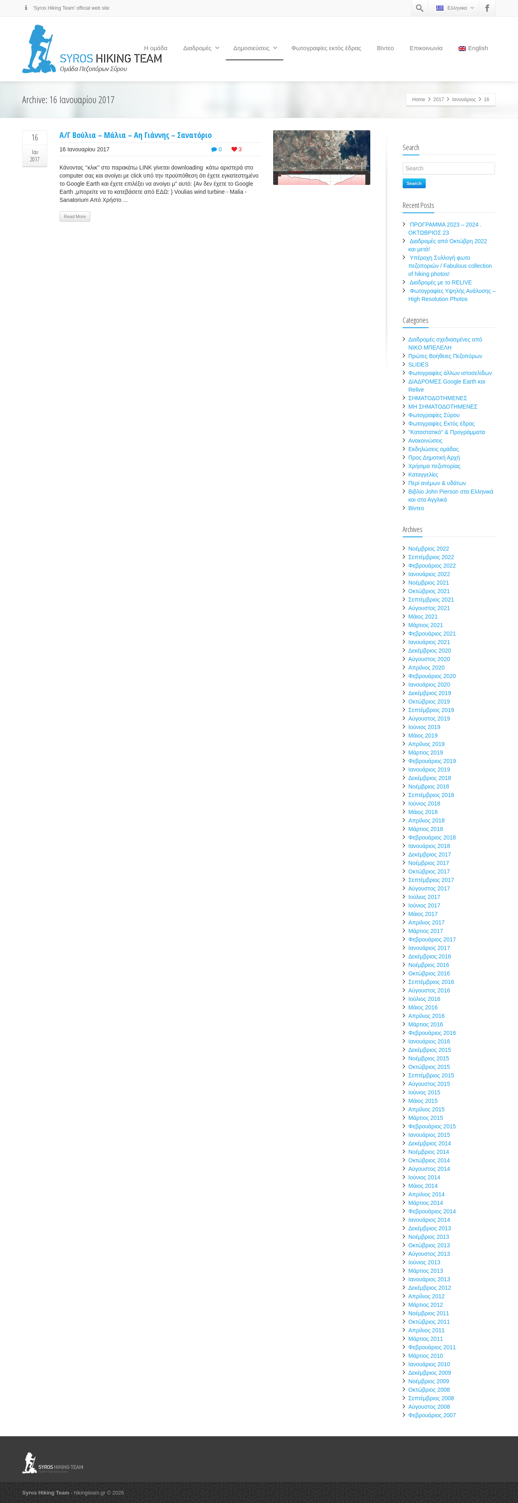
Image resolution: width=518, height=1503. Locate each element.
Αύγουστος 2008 (429, 1406)
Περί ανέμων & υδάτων (437, 483)
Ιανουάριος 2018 (429, 846)
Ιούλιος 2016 (424, 999)
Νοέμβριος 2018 (428, 786)
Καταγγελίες (423, 474)
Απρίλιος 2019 (426, 744)
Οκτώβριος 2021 (429, 591)
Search (414, 183)
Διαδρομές (201, 47)
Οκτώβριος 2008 (429, 1389)
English (473, 48)
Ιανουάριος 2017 (429, 948)
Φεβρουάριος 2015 (432, 1126)
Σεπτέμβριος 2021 (431, 599)
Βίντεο (385, 48)
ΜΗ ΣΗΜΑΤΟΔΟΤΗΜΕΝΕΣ (443, 406)
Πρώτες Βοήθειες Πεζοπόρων (445, 356)
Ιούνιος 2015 (424, 1092)
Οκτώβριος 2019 (429, 701)
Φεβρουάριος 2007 (432, 1415)
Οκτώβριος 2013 (429, 1245)
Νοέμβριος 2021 (428, 582)
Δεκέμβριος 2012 (429, 1288)
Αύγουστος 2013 (429, 1254)
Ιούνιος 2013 (424, 1262)
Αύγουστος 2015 (429, 1084)
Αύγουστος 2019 (429, 718)
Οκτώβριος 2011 (429, 1322)
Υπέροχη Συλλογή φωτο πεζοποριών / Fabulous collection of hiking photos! (450, 265)
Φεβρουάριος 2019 (432, 761)
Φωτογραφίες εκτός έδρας (326, 48)
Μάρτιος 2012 (425, 1305)
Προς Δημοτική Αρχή (434, 457)
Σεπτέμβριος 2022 (431, 557)
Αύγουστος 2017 (429, 888)
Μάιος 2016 (422, 1007)
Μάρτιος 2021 (425, 625)
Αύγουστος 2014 (429, 1169)
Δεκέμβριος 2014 (429, 1143)
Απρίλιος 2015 (426, 1109)
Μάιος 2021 (422, 616)
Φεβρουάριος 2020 (432, 676)
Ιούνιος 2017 (424, 905)
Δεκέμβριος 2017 (429, 854)
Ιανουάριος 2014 (429, 1220)
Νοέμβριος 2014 (428, 1152)
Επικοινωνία (426, 48)
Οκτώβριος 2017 (429, 871)
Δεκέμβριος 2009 (429, 1372)
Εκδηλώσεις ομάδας (433, 449)
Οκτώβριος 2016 (429, 973)
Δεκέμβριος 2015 (429, 1050)
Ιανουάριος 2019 (429, 769)
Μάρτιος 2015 (425, 1118)
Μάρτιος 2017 (425, 931)
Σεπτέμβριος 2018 (431, 795)
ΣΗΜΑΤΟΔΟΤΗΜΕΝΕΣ (437, 398)
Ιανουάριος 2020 (429, 684)
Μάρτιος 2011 (425, 1339)
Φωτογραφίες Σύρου (434, 415)
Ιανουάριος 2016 (429, 1041)
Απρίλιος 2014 (426, 1194)
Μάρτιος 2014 (425, 1203)
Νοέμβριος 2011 (428, 1313)
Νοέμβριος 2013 (428, 1237)
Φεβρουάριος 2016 (432, 1033)
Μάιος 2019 (422, 735)
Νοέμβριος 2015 (428, 1058)
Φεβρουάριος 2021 (432, 633)
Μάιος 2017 (422, 914)
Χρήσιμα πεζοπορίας (434, 466)
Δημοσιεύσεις (256, 47)
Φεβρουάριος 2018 (432, 837)
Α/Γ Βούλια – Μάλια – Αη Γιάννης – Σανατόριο (135, 134)
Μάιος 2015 (422, 1101)
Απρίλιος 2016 (426, 1016)
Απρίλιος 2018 (426, 820)
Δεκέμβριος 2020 (429, 650)
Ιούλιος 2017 (424, 897)
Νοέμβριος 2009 (428, 1381)
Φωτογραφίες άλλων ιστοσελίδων (450, 373)
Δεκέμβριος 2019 (429, 693)
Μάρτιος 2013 (425, 1271)
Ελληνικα (455, 8)
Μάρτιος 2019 (425, 752)
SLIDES (418, 364)
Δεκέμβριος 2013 (429, 1228)
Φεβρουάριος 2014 (432, 1211)
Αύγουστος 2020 (429, 659)
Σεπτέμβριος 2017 (431, 880)
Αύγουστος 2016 (429, 990)
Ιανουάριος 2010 (429, 1364)
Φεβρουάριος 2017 (432, 939)
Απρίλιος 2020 (426, 667)
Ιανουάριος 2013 (429, 1279)
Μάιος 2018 (422, 812)
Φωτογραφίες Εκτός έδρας (441, 423)
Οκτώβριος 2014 (429, 1160)
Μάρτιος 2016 (425, 1024)
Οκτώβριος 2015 (429, 1067)
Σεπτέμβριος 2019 (431, 710)
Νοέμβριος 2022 (428, 548)
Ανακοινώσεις (425, 440)
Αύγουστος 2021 (429, 608)
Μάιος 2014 (422, 1186)
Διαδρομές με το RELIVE (441, 282)
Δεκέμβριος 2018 (429, 778)
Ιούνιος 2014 (424, 1177)
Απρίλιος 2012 (426, 1296)
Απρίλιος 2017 (426, 922)
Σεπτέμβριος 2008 (431, 1398)
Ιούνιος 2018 (424, 803)
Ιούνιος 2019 (424, 727)
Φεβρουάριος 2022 (432, 565)
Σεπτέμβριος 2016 (431, 982)
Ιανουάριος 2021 (429, 642)
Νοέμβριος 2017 (428, 863)
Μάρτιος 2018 (425, 829)
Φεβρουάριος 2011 (432, 1347)
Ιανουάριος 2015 (429, 1135)
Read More (75, 216)
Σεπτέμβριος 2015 (431, 1075)
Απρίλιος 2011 (426, 1330)
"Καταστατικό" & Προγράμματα (446, 432)
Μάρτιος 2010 (425, 1355)
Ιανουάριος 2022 (429, 574)
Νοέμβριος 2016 (428, 965)
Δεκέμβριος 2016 (429, 956)
